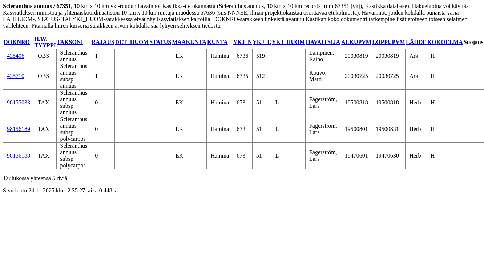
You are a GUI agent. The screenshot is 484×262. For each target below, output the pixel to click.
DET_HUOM (132, 42)
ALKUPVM (356, 42)
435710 (15, 76)
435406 (15, 56)
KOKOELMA (445, 42)
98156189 (18, 129)
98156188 (18, 155)
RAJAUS (103, 42)
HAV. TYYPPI (45, 42)
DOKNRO (17, 42)
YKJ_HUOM (288, 42)
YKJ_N (242, 42)
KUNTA (217, 42)
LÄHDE (416, 42)
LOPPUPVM (388, 42)
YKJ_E (262, 42)
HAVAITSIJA (323, 42)
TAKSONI (70, 42)
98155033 (18, 102)
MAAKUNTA (189, 42)
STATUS (160, 42)
